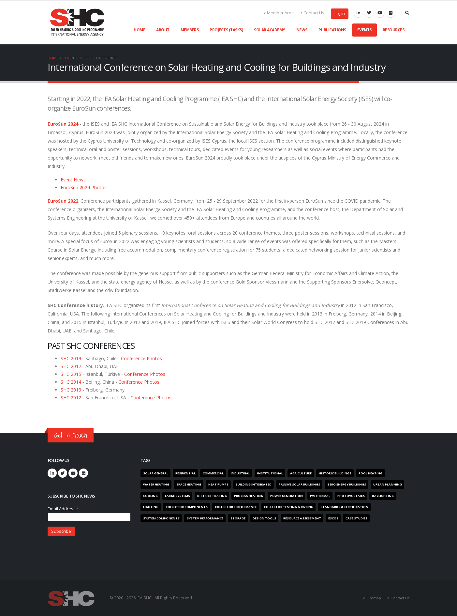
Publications (332, 30)
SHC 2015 (71, 374)
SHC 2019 (71, 358)
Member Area (279, 13)
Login (339, 13)
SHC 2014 (71, 382)
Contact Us (312, 13)
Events (364, 30)
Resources (394, 30)
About (163, 30)
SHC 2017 (71, 366)
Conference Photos (141, 358)
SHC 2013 (71, 390)
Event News (73, 180)
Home (139, 30)
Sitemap (373, 597)
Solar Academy (269, 30)
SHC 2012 (71, 397)
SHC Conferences (102, 57)
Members (190, 30)
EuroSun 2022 (63, 201)
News (301, 30)
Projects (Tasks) (226, 30)
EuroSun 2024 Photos (84, 187)
